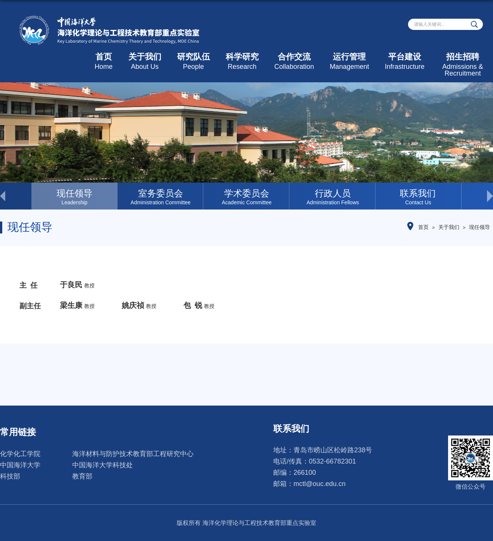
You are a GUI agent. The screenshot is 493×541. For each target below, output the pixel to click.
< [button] (15, 196)
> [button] (477, 196)
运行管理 (349, 61)
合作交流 (294, 61)
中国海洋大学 (20, 465)
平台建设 (404, 61)
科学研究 (242, 61)
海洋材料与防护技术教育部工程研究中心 (133, 454)
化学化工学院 (20, 454)
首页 (104, 61)
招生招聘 (462, 64)
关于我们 (144, 61)
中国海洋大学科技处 (102, 465)
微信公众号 (471, 486)
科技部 (10, 476)
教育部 (82, 476)
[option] (74, 196)
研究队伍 (193, 61)
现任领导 (479, 227)
